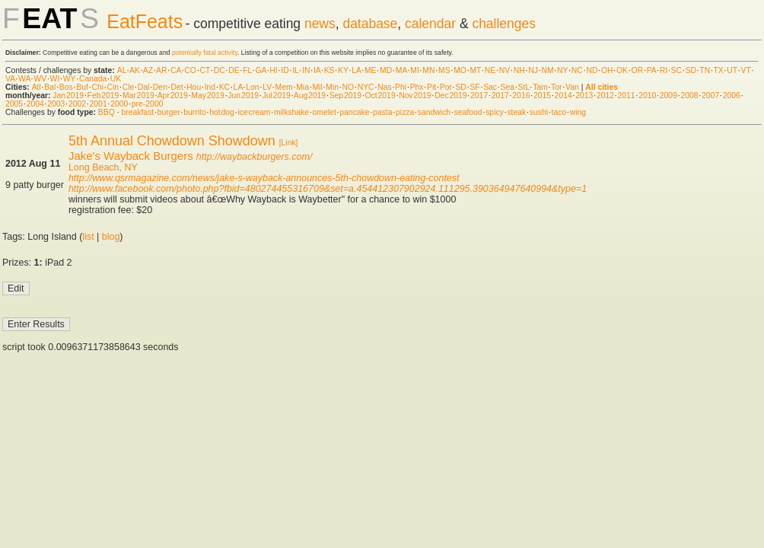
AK (134, 70)
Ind (210, 87)
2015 (542, 95)
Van (572, 87)
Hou (193, 87)
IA (317, 70)
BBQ (106, 112)
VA (10, 79)
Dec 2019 (450, 95)
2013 (584, 95)
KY (343, 70)
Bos (66, 87)
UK (115, 79)
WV (39, 79)
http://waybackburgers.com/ (254, 156)
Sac (490, 87)
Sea (508, 87)
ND (591, 70)
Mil (317, 87)
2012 (605, 95)
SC (676, 70)
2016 (521, 95)
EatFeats (145, 21)
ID (284, 70)
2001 (98, 104)
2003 (56, 104)
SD (691, 70)
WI (55, 79)
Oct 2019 (380, 95)
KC (224, 87)
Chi (97, 87)
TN (704, 70)
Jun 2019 (243, 95)
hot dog (221, 112)
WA (24, 79)
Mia (302, 87)
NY (562, 70)
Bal (50, 87)
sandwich (434, 112)
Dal (144, 87)
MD (386, 70)
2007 (710, 95)
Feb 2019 (103, 95)
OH (607, 70)
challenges (504, 23)
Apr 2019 (173, 95)
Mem (284, 87)
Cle (129, 87)
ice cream (253, 112)
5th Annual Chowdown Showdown (171, 140)
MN (428, 70)
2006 (731, 95)
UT (732, 70)
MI (414, 70)
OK (622, 70)
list (88, 236)
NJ (533, 70)
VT (746, 70)
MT (475, 70)
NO (348, 87)
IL (295, 70)
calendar (430, 23)
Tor (556, 87)
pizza (405, 112)
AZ (148, 70)
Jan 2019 (68, 95)
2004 (35, 104)
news (320, 23)
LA (356, 70)
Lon (252, 87)
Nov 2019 (415, 95)
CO (190, 70)
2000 (119, 104)
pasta (382, 112)
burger (169, 112)
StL (524, 87)
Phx (417, 87)
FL (247, 70)
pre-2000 (148, 104)
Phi (400, 87)
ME (370, 70)
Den (160, 87)
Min (332, 87)
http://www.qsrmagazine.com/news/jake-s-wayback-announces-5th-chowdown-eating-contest (264, 178)
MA (401, 70)
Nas (384, 87)
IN (306, 70)
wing (578, 112)
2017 (479, 95)
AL (121, 70)
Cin (113, 87)
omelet (324, 112)
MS (444, 70)
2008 (689, 95)
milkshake (291, 112)
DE (233, 70)
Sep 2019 (345, 95)
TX (719, 70)
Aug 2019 (310, 95)
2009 (668, 95)
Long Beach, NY (103, 167)
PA (652, 70)
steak (516, 112)
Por (446, 87)
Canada (93, 79)
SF (474, 87)
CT (204, 70)
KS (329, 70)
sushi (539, 112)
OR (638, 70)
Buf (82, 87)
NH (519, 70)
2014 (563, 95)
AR (161, 70)
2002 (77, 104)
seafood (468, 112)
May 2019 (207, 95)
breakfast (137, 112)
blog (111, 236)
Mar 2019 (138, 95)
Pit (431, 87)
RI (663, 70)
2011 (626, 95)
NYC (366, 87)
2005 (14, 104)
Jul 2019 (277, 95)
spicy (494, 112)
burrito (194, 112)
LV (267, 87)
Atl (36, 87)
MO (460, 70)
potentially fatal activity (204, 52)
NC (577, 70)
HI (273, 70)
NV (504, 70)
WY (69, 79)
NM (547, 70)
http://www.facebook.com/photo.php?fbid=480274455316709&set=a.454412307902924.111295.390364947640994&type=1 (327, 188)
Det (176, 87)
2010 (647, 95)
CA (175, 70)
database (369, 23)
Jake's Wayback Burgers (130, 155)
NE (490, 70)
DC (219, 70)
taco (559, 112)
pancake (354, 112)
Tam (540, 87)
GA (260, 70)
